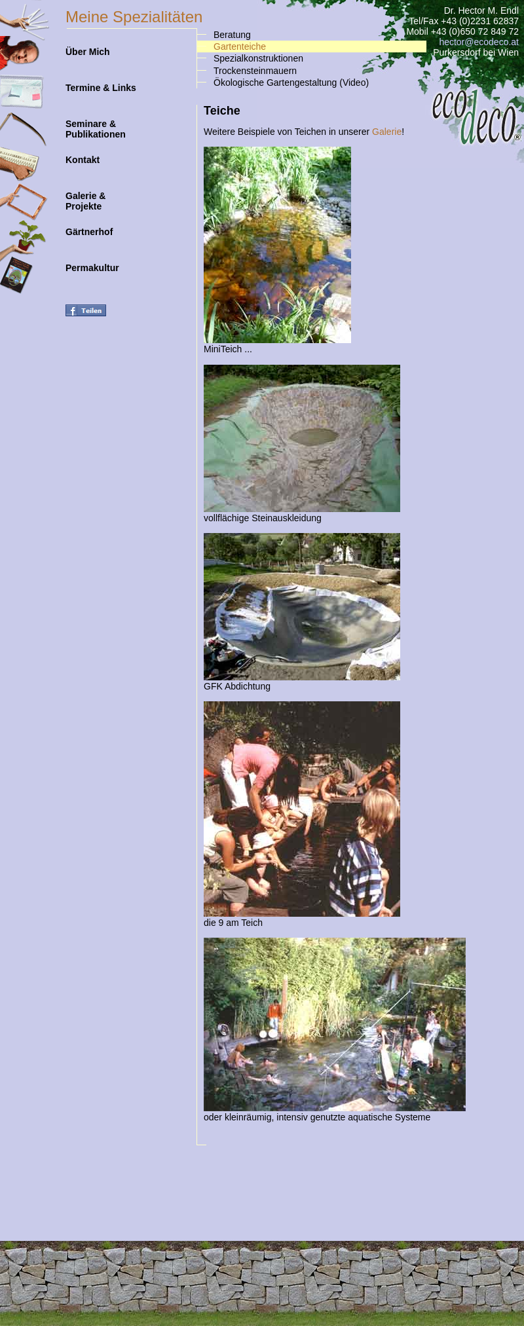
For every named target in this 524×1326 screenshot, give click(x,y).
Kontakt (83, 154)
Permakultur (92, 262)
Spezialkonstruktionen (258, 58)
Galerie (387, 131)
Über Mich (88, 46)
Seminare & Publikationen (96, 123)
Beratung (232, 34)
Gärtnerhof (89, 226)
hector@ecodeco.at (479, 42)
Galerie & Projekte (85, 196)
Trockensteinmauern (255, 70)
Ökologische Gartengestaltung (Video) (291, 82)
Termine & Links (101, 82)
